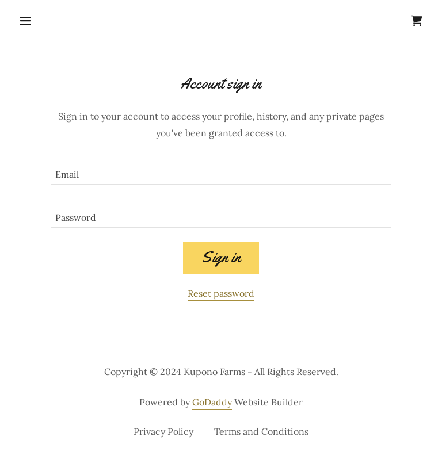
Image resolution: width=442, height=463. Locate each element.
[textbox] (221, 170)
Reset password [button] (221, 293)
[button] (45, 20)
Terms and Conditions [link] (261, 431)
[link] (416, 20)
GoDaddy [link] (212, 402)
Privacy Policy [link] (163, 431)
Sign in (221, 257)
